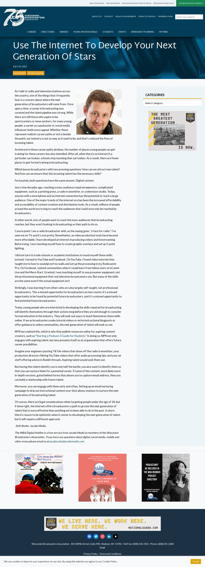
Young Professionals (85, 32)
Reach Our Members (126, 16)
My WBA (163, 32)
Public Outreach (147, 16)
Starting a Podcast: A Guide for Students (61, 336)
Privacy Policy (90, 553)
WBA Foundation (97, 3)
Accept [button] (196, 561)
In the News (19, 73)
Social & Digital (35, 73)
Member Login (165, 16)
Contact (108, 16)
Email (102, 547)
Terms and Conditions (110, 553)
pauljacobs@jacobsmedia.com (66, 441)
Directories (47, 32)
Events (122, 32)
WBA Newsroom (113, 3)
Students (107, 32)
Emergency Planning (142, 32)
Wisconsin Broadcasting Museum (136, 3)
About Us (97, 16)
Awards (64, 32)
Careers (31, 32)
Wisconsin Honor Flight (163, 3)
